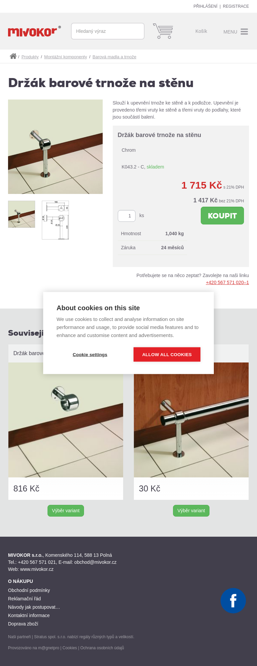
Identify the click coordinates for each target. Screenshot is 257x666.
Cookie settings (90, 354)
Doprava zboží (23, 623)
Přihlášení (205, 6)
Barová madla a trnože (115, 56)
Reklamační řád (24, 598)
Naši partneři (19, 637)
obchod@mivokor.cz (95, 562)
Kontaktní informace (29, 615)
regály (84, 637)
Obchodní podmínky (29, 590)
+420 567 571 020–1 (227, 282)
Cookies (70, 648)
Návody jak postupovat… (34, 607)
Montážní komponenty (65, 56)
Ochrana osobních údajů (102, 648)
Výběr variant (65, 510)
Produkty (29, 56)
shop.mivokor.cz (13, 56)
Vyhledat (136, 31)
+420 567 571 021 (37, 562)
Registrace (236, 6)
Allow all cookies (167, 354)
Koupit (222, 216)
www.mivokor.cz (37, 569)
